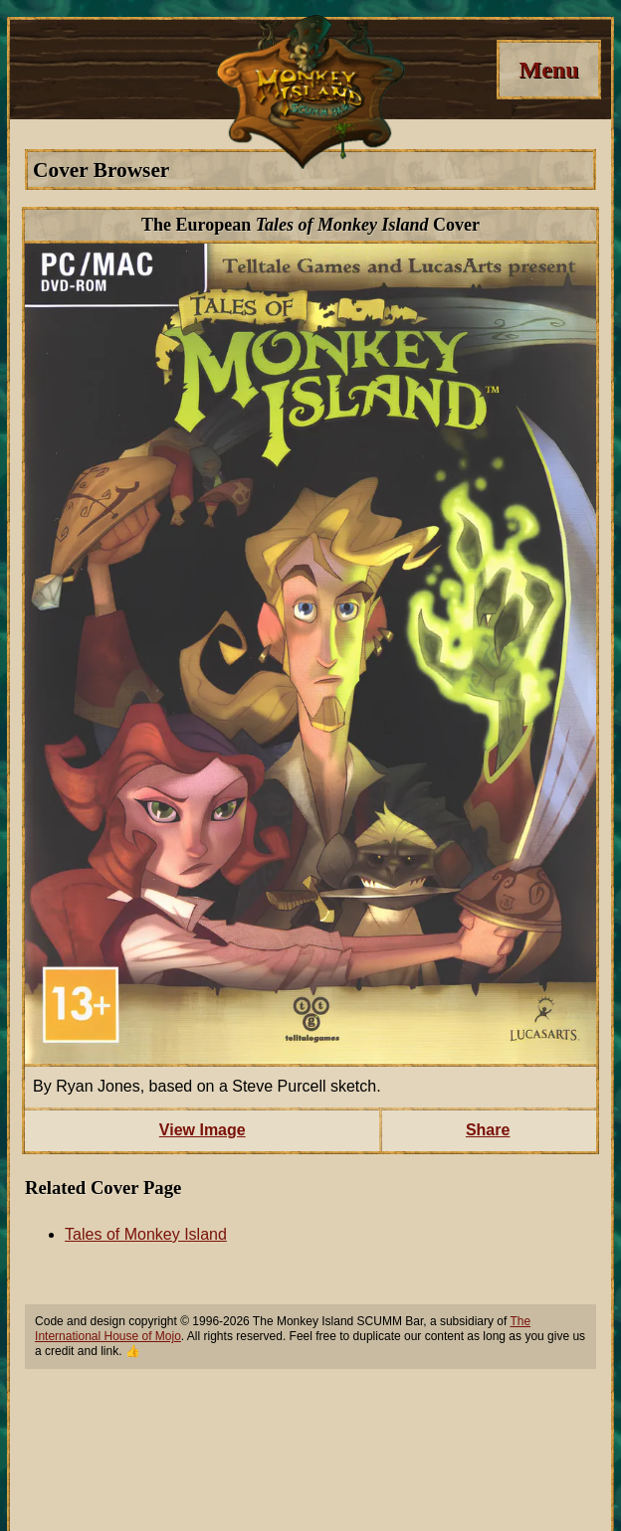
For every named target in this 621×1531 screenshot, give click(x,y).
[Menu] (549, 69)
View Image (202, 1129)
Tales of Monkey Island (146, 1234)
